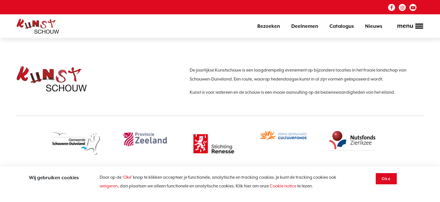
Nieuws (373, 26)
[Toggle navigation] (408, 26)
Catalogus (341, 26)
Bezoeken (268, 26)
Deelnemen (304, 26)
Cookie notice (283, 186)
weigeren (109, 186)
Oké (127, 177)
